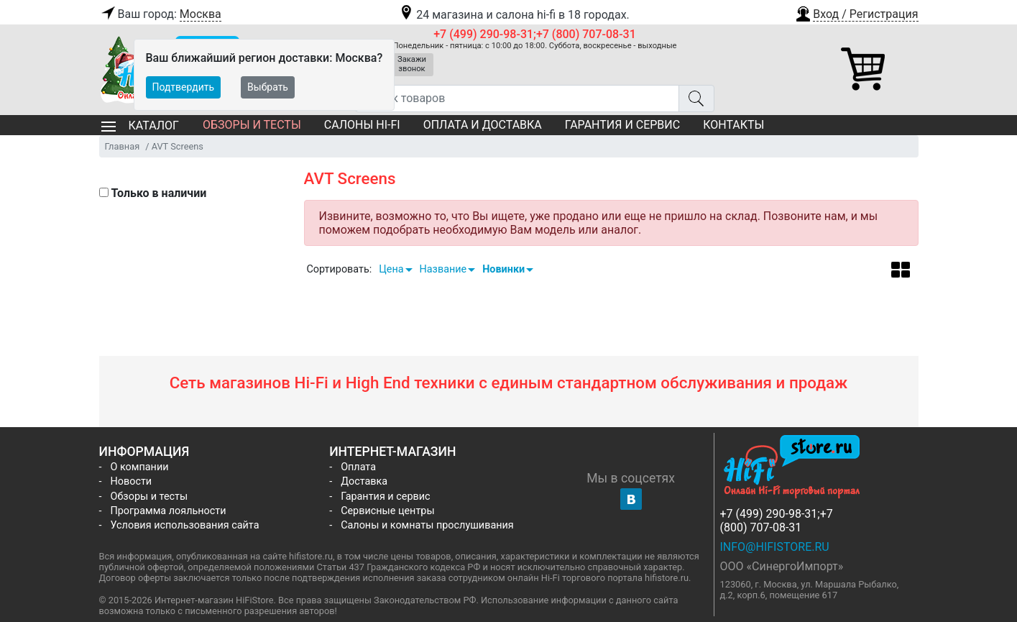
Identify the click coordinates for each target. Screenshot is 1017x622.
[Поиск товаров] (517, 98)
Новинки (503, 269)
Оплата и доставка (482, 125)
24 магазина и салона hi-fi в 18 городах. (513, 15)
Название (443, 269)
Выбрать (267, 87)
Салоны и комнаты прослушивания (427, 525)
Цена (391, 269)
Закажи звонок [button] (411, 64)
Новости (131, 481)
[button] (856, 12)
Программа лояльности (168, 511)
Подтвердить (183, 87)
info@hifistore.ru (774, 547)
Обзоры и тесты (252, 125)
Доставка (364, 481)
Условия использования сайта (185, 525)
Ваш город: (160, 14)
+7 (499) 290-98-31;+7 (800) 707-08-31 (534, 34)
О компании (140, 467)
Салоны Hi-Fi (362, 125)
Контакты (733, 125)
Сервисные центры (387, 511)
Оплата (358, 467)
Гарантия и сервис (622, 125)
